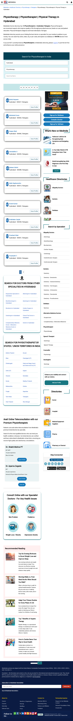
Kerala (7, 381)
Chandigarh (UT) (27, 358)
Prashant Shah (13, 235)
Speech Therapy (48, 345)
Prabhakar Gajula (14, 219)
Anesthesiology (48, 241)
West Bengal (26, 402)
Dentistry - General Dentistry (52, 281)
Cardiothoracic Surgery (50, 258)
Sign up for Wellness (57, 115)
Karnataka (25, 376)
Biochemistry (47, 245)
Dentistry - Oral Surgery (50, 286)
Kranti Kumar (13, 204)
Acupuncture (47, 317)
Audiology (47, 341)
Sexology (46, 364)
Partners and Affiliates (43, 706)
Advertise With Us (42, 701)
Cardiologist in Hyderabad (13, 315)
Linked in (22, 713)
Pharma (54, 434)
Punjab (7, 391)
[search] (34, 663)
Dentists (54, 199)
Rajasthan (25, 391)
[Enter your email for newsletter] (31, 686)
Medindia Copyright (49, 715)
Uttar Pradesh (9, 402)
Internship (4, 706)
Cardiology (47, 253)
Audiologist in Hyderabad (29, 301)
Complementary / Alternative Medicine (55, 321)
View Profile (34, 107)
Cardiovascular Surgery (50, 262)
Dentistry (46, 273)
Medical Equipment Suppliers (58, 423)
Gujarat (24, 370)
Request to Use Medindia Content (61, 702)
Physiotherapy (26, 7)
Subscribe (67, 686)
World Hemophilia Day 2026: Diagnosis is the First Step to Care (60, 164)
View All (22, 484)
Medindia (5, 7)
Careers (4, 701)
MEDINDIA (10, 2)
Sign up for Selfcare (56, 124)
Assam (25, 353)
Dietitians (55, 210)
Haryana (8, 376)
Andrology (47, 237)
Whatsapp (15, 713)
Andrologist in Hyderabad (29, 293)
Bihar (7, 358)
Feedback (40, 708)
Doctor (54, 400)
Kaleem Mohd (13, 167)
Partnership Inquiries (61, 698)
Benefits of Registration (26, 701)
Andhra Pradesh (10, 353)
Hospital (54, 411)
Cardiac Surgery (48, 249)
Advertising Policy (42, 703)
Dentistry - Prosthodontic (51, 298)
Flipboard (35, 713)
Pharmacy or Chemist (58, 445)
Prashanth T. (13, 256)
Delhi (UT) (8, 370)
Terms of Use (64, 715)
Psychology (47, 354)
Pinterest (25, 713)
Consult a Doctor (56, 120)
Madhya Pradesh (27, 381)
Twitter (20, 713)
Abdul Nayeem (13, 99)
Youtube (30, 713)
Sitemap (22, 703)
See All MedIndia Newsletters (10, 690)
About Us (4, 698)
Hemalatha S (13, 151)
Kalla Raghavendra (15, 183)
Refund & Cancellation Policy (62, 705)
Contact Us (41, 698)
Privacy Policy (57, 715)
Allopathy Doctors (57, 187)
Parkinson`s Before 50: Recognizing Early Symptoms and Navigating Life (60, 140)
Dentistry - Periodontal (50, 294)
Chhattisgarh (9, 363)
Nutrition (46, 308)
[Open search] (67, 2)
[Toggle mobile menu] (1, 2)
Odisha (25, 386)
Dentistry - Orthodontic (50, 290)
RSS (28, 713)
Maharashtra (9, 386)
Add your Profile (56, 382)
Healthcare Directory (15, 7)
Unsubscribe (58, 708)
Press (21, 708)
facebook (17, 713)
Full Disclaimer (36, 676)
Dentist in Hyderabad (28, 323)
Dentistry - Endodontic (50, 277)
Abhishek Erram (14, 115)
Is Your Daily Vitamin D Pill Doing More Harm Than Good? (60, 152)
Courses (4, 703)
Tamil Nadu (9, 396)
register (55, 43)
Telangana (33, 7)
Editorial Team (5, 708)
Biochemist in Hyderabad (12, 308)
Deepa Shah (13, 131)
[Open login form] (71, 2)
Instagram (33, 713)
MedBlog (22, 706)
